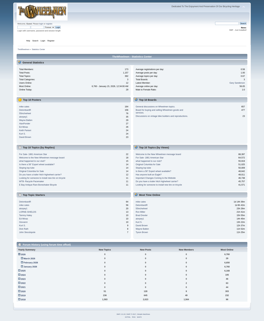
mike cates (24, 106)
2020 (23, 291)
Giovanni (23, 222)
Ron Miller (140, 212)
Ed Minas (23, 127)
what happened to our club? (32, 161)
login (41, 24)
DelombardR (25, 110)
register (49, 24)
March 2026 (29, 258)
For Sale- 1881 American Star (33, 154)
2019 (23, 295)
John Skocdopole (27, 232)
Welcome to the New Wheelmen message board (41, 158)
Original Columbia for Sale (31, 171)
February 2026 (31, 262)
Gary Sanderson (237, 83)
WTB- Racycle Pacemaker (31, 181)
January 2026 (30, 267)
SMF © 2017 (131, 314)
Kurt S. (22, 134)
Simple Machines (143, 314)
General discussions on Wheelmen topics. (155, 106)
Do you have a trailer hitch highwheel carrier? (40, 174)
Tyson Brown (142, 232)
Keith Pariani (25, 130)
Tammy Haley (25, 215)
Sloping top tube (26, 168)
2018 (23, 299)
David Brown (25, 137)
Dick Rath (23, 229)
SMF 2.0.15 (121, 314)
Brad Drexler (142, 215)
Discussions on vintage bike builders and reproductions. (162, 116)
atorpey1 (23, 117)
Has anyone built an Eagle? (149, 174)
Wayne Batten (25, 120)
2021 (23, 287)
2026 (23, 254)
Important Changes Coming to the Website (156, 178)
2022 (23, 283)
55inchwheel (25, 113)
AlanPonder (24, 123)
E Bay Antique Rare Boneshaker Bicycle (38, 185)
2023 (23, 279)
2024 (23, 275)
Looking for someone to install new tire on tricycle (42, 178)
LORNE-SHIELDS (27, 212)
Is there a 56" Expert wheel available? (37, 164)
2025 (23, 271)
